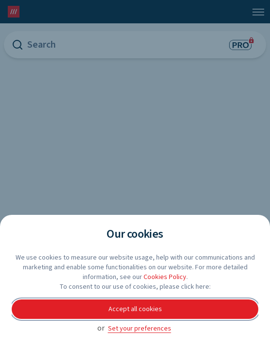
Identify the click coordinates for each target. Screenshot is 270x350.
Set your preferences (139, 328)
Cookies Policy (165, 277)
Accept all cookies (135, 309)
